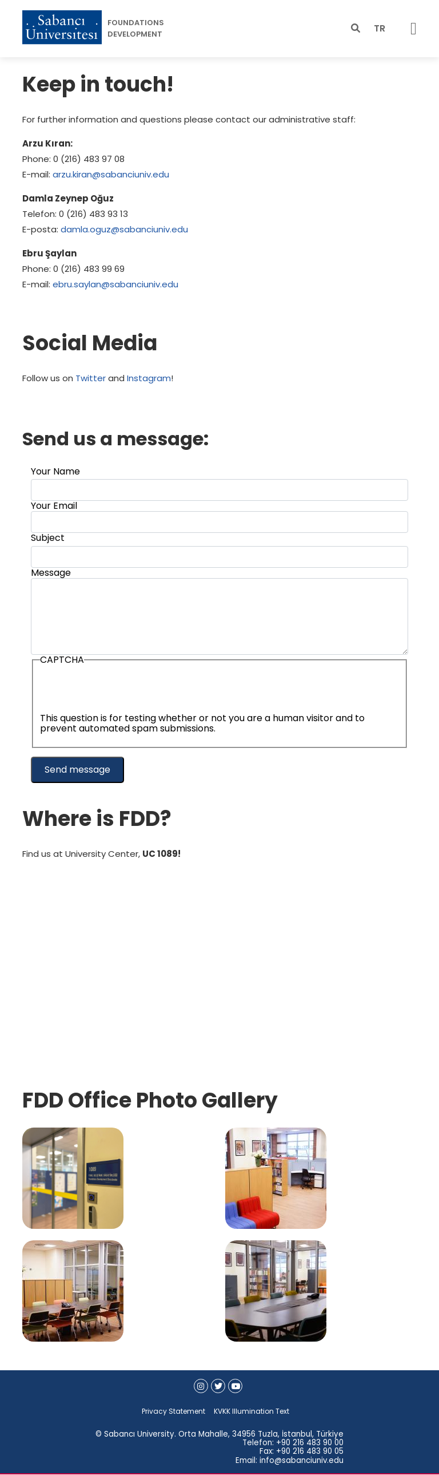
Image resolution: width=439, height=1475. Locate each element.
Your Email (54, 505)
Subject (48, 537)
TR (379, 28)
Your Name (55, 471)
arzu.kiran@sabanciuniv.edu (111, 174)
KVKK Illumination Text (251, 1411)
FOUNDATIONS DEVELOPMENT (135, 28)
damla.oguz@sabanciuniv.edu (124, 229)
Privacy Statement (173, 1411)
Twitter (90, 378)
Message (51, 572)
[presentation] (127, 691)
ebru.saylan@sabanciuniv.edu (115, 284)
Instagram (149, 378)
